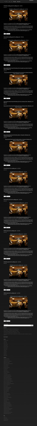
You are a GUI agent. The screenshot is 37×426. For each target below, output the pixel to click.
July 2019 (5, 350)
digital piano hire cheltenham (8, 361)
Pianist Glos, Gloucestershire (8, 378)
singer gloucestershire (7, 393)
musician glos (5, 373)
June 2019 (5, 351)
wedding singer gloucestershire (8, 412)
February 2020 (6, 344)
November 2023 (6, 340)
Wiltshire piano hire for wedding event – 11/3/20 (12, 293)
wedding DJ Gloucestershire (7, 404)
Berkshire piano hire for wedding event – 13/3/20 (12, 230)
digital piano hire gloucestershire (8, 363)
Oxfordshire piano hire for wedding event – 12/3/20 (12, 261)
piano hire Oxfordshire (7, 388)
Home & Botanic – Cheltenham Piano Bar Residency (11, 330)
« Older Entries (6, 324)
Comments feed (6, 419)
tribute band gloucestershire (7, 397)
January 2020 (5, 345)
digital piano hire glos (6, 362)
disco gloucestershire (6, 367)
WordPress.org (6, 420)
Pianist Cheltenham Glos (7, 377)
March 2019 (5, 355)
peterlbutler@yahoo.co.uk (25, 30)
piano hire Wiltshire (6, 389)
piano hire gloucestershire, (7, 387)
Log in (4, 416)
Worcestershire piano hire (7, 413)
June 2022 (5, 341)
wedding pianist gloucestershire (8, 408)
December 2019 (6, 346)
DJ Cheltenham (6, 368)
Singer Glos (5, 392)
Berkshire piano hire (6, 358)
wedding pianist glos (6, 407)
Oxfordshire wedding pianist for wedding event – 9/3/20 (13, 5)
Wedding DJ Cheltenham (7, 403)
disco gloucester (6, 366)
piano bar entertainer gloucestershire (9, 383)
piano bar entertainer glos (7, 382)
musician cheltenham (6, 372)
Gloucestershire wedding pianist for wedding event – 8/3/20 (14, 37)
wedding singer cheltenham (7, 409)
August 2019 (5, 349)
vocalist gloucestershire (7, 402)
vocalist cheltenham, (6, 399)
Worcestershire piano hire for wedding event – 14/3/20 (13, 199)
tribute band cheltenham (7, 394)
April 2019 (5, 354)
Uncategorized (6, 398)
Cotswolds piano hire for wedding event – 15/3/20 (12, 168)
